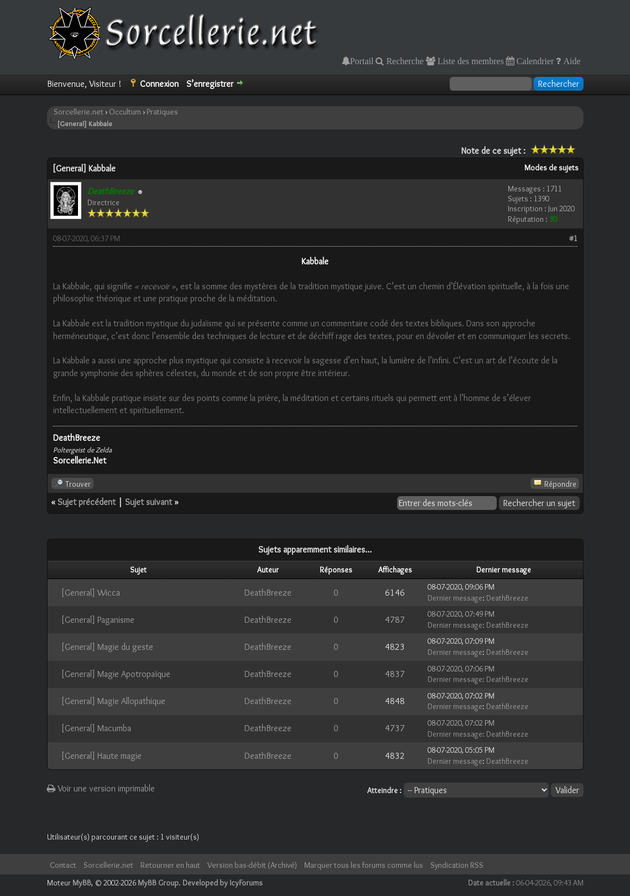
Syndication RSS (456, 865)
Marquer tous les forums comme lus (363, 865)
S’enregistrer (209, 84)
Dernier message (455, 598)
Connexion (159, 84)
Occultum (125, 112)
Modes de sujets (551, 168)
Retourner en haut (170, 865)
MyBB (81, 883)
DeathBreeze (267, 592)
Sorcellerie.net (78, 112)
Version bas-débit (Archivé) (252, 865)
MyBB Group (158, 883)
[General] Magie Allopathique (113, 701)
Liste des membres (469, 60)
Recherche (404, 60)
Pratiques (162, 112)
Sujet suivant (148, 502)
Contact (63, 865)
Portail (362, 60)
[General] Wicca (90, 592)
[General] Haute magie (101, 756)
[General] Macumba (96, 728)
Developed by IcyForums (223, 883)
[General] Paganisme (97, 619)
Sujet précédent (87, 502)
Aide (570, 60)
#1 (573, 238)
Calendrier (534, 60)
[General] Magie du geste (107, 647)
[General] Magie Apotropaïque (115, 674)
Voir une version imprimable (101, 788)
